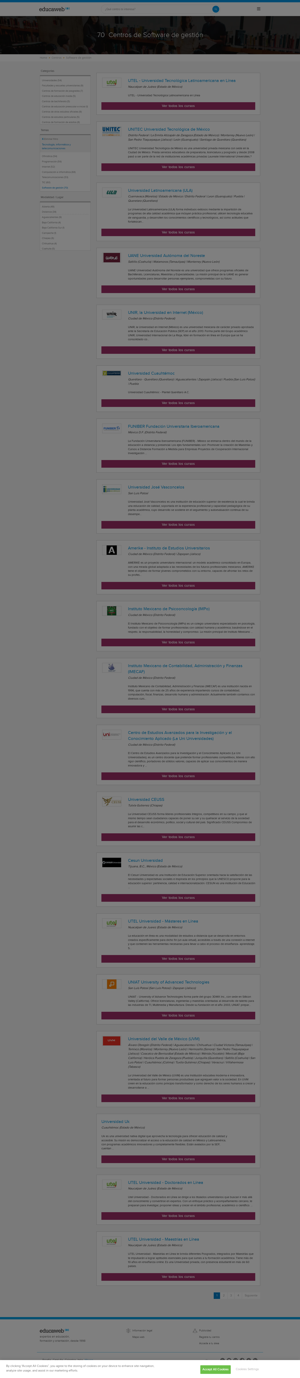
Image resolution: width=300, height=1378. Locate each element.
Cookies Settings (247, 1374)
